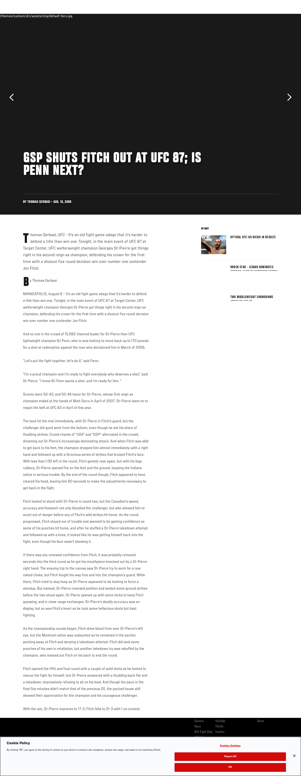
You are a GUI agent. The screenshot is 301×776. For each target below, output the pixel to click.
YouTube (220, 721)
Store (197, 727)
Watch (230, 16)
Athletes (55, 16)
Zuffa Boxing (250, 16)
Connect (213, 16)
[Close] (294, 755)
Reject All (230, 756)
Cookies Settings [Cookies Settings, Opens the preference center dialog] (230, 746)
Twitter (219, 732)
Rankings (36, 16)
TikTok (219, 727)
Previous (13, 97)
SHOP (269, 16)
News (71, 16)
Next (288, 97)
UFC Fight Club (203, 732)
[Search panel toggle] (280, 15)
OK (230, 767)
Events (18, 16)
